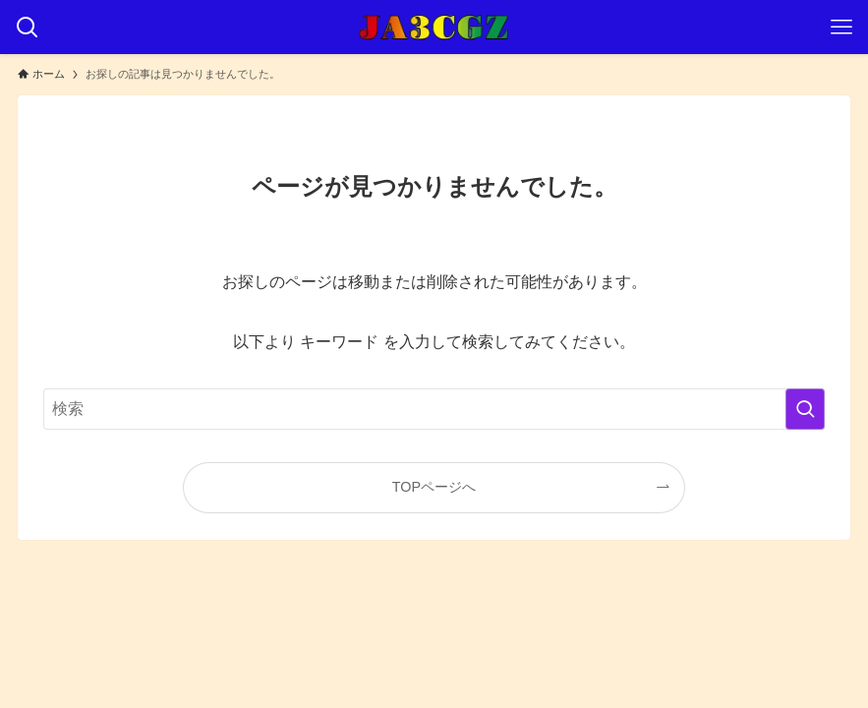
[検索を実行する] (805, 409)
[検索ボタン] (27, 27)
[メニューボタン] (841, 27)
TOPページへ (434, 487)
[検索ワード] (434, 409)
